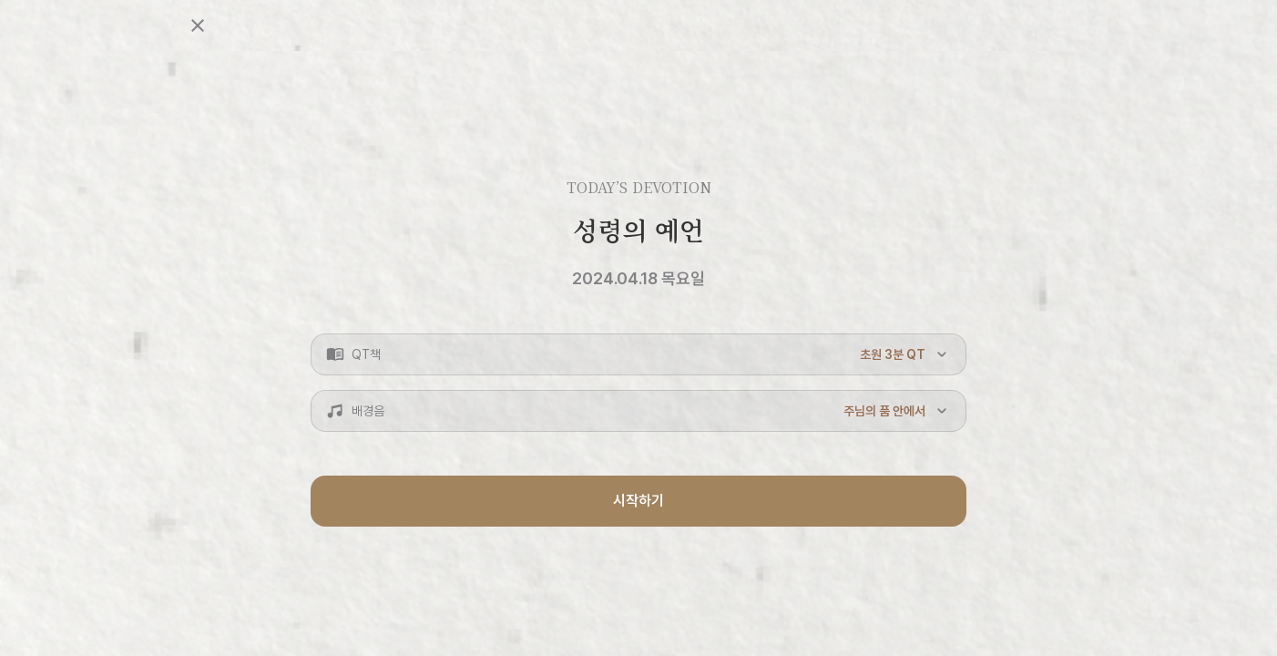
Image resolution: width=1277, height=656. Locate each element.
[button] (638, 354)
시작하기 (638, 500)
